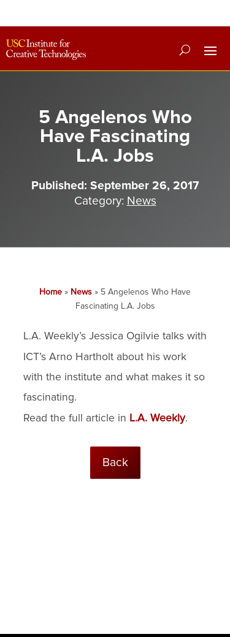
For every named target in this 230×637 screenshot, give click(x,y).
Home (50, 292)
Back (115, 462)
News (141, 201)
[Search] (185, 49)
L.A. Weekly (157, 418)
